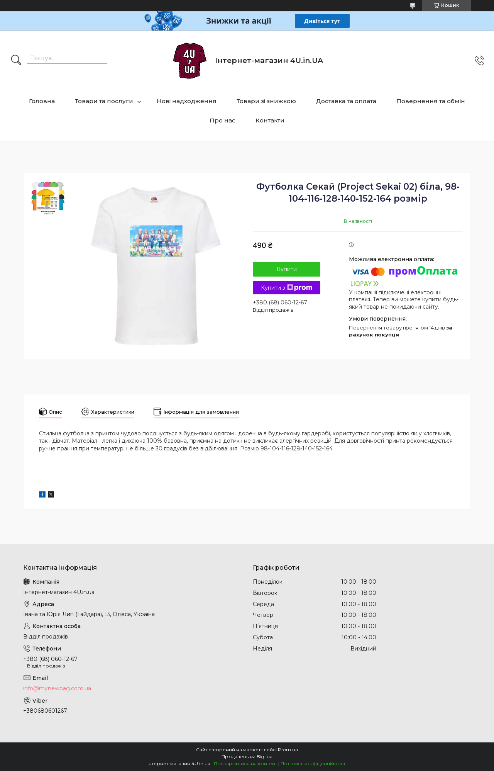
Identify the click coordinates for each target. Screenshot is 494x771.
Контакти (269, 120)
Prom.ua (288, 749)
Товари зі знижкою (266, 101)
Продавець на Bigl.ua (247, 756)
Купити (287, 269)
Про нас (222, 120)
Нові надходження (187, 101)
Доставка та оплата (346, 101)
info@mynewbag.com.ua (57, 688)
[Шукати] (16, 60)
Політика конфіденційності (314, 763)
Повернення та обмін (430, 101)
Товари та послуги (104, 101)
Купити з (286, 287)
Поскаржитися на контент (245, 763)
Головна (42, 101)
